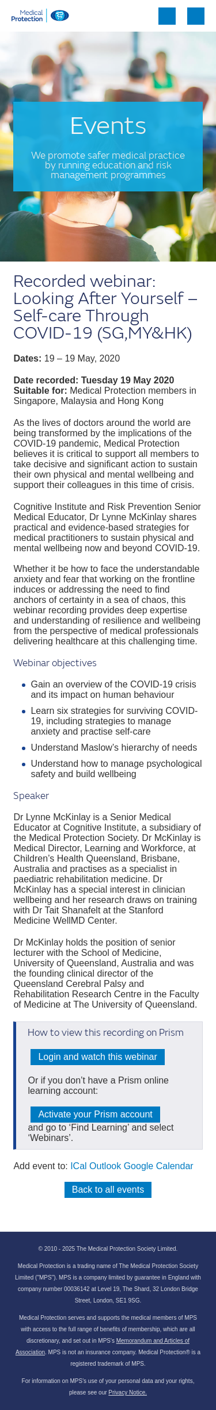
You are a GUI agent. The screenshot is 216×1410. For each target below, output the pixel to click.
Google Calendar (159, 1166)
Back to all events (108, 1189)
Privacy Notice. (127, 1392)
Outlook (105, 1166)
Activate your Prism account (95, 1114)
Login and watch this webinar (97, 1057)
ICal (78, 1166)
